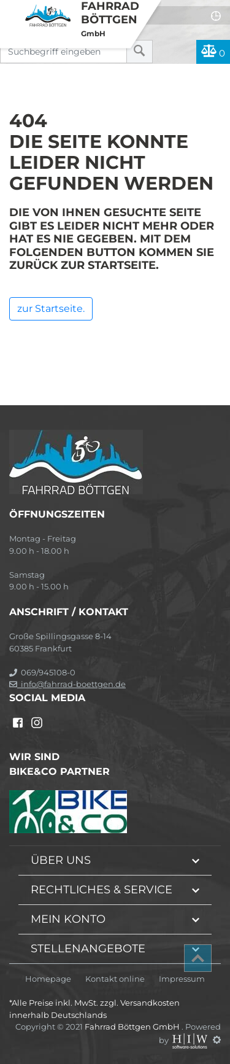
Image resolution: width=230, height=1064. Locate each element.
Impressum (182, 979)
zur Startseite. (51, 308)
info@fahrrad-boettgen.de (67, 684)
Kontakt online (115, 979)
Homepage (48, 979)
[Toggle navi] (10, 10)
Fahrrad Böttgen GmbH (133, 1026)
